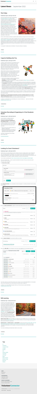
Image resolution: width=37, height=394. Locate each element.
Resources (2, 289)
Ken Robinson (25, 85)
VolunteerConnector (4, 388)
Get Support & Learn (4, 378)
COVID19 (4, 348)
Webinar (2, 140)
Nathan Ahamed (5, 357)
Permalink (2, 106)
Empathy (2, 49)
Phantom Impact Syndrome (11, 319)
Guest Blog (4, 353)
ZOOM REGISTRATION (4, 136)
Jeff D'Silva (4, 355)
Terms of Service (3, 390)
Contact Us (3, 373)
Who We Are (3, 372)
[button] (35, 1)
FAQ (3, 350)
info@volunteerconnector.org (6, 100)
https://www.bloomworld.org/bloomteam (8, 24)
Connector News (3, 103)
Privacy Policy (9, 390)
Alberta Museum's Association (7, 18)
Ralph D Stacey (26, 80)
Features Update (5, 352)
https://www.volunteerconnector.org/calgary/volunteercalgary (22, 158)
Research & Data (5, 359)
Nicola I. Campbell (7, 39)
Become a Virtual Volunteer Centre (6, 381)
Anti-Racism (2, 331)
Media (4, 356)
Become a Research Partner (5, 382)
